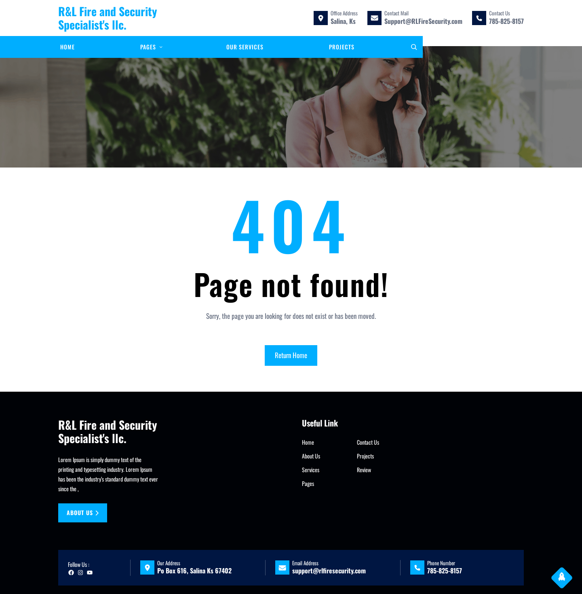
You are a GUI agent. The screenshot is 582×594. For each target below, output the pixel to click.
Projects (365, 456)
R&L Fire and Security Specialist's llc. (107, 18)
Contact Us (368, 442)
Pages (308, 483)
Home (308, 442)
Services (310, 469)
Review (364, 469)
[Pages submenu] (160, 46)
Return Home (291, 355)
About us (83, 512)
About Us (311, 456)
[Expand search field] (414, 46)
